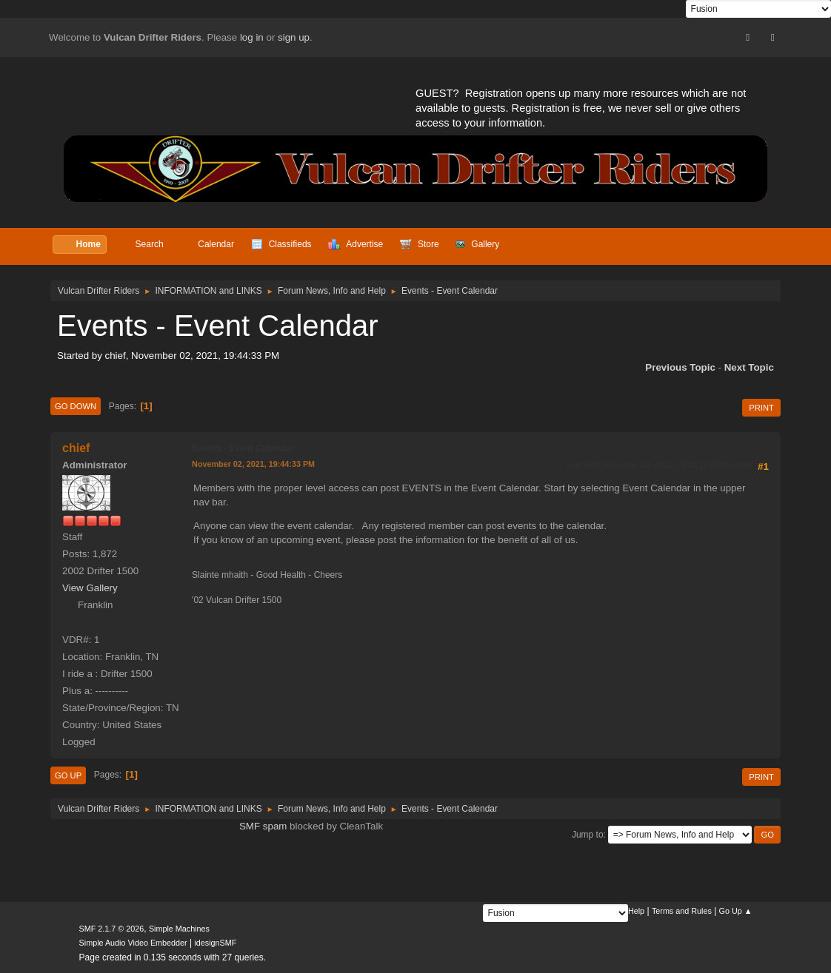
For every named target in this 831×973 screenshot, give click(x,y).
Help (636, 910)
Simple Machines (179, 928)
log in (252, 37)
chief (76, 448)
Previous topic (680, 367)
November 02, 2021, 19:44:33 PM (253, 463)
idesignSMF (215, 942)
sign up (294, 37)
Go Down (75, 406)
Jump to (588, 834)
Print (761, 407)
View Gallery (90, 587)
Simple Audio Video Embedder (133, 942)
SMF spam (263, 826)
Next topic (749, 367)
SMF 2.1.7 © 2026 (111, 928)
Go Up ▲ (735, 910)
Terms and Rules (682, 910)
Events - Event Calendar (242, 448)
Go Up (68, 775)
